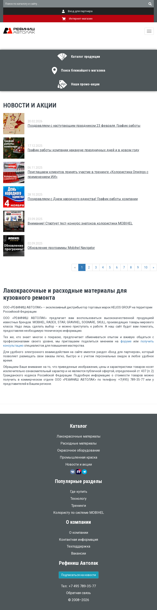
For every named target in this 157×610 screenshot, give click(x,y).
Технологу (78, 499)
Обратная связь (78, 593)
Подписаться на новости (78, 575)
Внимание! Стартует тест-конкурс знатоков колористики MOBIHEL (80, 223)
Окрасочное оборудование (78, 450)
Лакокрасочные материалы (79, 436)
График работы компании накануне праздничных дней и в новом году (83, 150)
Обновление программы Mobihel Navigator (61, 248)
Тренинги (78, 506)
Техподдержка (78, 546)
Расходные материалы (78, 443)
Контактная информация (78, 540)
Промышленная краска (78, 457)
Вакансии (78, 553)
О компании (78, 533)
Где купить (78, 492)
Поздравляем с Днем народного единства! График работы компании (83, 199)
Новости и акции (78, 464)
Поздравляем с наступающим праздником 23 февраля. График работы (84, 126)
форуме (126, 341)
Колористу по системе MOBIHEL (78, 513)
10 (145, 267)
